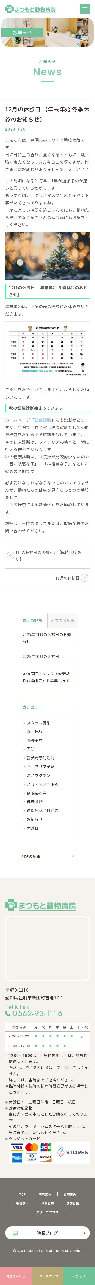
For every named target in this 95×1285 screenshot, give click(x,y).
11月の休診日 (67, 578)
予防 (31, 749)
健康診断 (35, 801)
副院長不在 (37, 793)
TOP (22, 1194)
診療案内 (70, 1194)
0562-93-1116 (38, 1013)
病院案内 (45, 1194)
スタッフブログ (47, 1212)
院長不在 (35, 740)
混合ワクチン (39, 775)
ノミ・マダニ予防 (43, 784)
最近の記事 (32, 620)
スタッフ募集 (39, 722)
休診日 (33, 828)
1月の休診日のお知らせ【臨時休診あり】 (48, 555)
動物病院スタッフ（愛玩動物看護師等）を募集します (46, 677)
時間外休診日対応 (43, 810)
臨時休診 (35, 731)
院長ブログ (47, 1233)
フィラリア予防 (40, 766)
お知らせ (35, 819)
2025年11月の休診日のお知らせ (47, 638)
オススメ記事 (62, 620)
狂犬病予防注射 (40, 757)
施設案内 (22, 1203)
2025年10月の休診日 (41, 656)
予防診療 (47, 1203)
